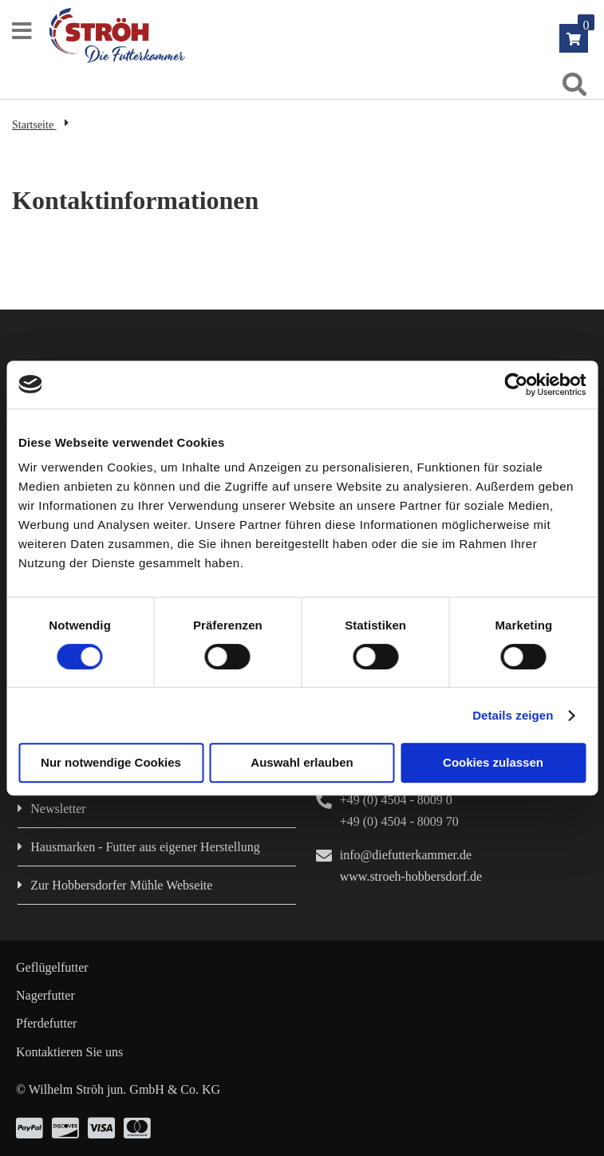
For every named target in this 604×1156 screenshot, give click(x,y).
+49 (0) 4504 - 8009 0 (396, 800)
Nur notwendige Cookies (111, 762)
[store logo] (309, 35)
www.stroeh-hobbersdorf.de (411, 876)
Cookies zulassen (493, 762)
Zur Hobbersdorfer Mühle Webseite (121, 885)
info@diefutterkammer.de (406, 855)
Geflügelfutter (52, 967)
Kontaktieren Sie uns (69, 1052)
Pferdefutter (46, 1023)
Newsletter (57, 808)
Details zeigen (512, 715)
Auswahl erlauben (302, 762)
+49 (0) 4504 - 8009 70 (399, 821)
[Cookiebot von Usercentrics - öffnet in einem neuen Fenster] (516, 385)
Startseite (34, 125)
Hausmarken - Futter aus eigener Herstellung (144, 847)
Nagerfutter (45, 995)
